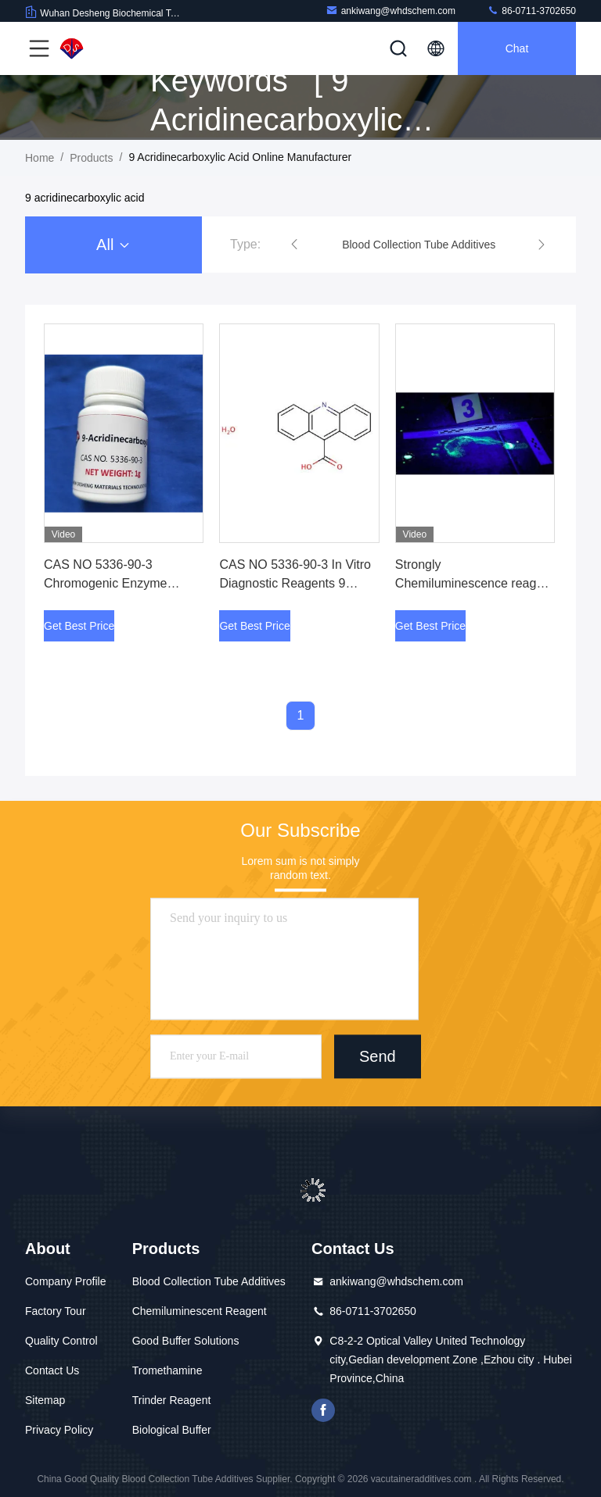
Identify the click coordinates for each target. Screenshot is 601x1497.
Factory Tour (55, 1311)
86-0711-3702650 (531, 10)
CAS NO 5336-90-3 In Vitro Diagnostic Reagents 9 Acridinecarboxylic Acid (295, 583)
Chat (517, 48)
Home (39, 158)
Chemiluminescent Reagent (199, 1311)
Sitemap (45, 1400)
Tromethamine (167, 1370)
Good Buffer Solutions (185, 1340)
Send (377, 1056)
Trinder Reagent (171, 1400)
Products (91, 158)
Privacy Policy (59, 1430)
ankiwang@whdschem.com (390, 10)
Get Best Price (79, 626)
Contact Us (52, 1370)
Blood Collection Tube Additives (209, 1281)
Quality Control (61, 1340)
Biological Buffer (171, 1430)
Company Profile (65, 1281)
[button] (294, 244)
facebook (323, 1410)
